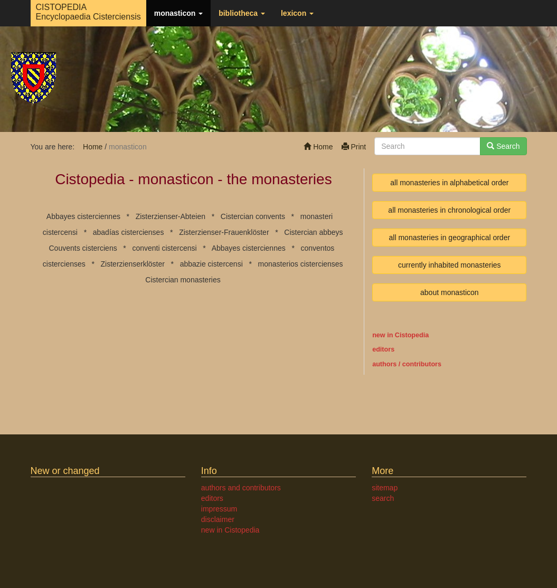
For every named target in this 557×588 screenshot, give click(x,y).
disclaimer (217, 519)
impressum (219, 509)
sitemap (385, 487)
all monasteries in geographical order (450, 237)
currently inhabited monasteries (449, 265)
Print (354, 147)
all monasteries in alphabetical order (449, 182)
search (383, 498)
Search (503, 146)
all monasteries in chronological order (449, 210)
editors (212, 498)
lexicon (297, 13)
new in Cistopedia (400, 335)
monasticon (178, 13)
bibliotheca (242, 13)
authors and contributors (241, 487)
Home (318, 147)
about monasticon (449, 292)
